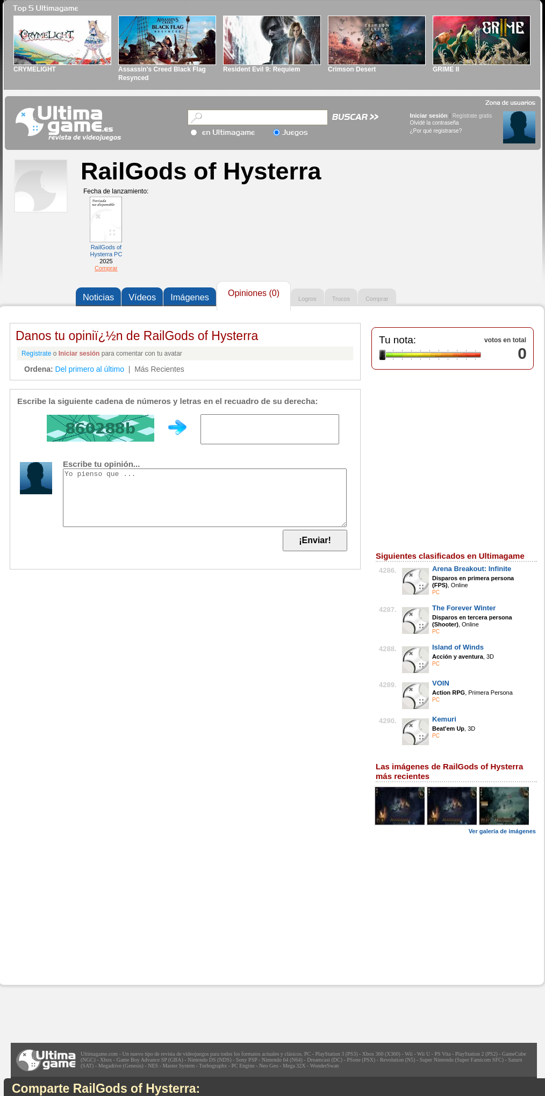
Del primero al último (89, 369)
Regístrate (36, 353)
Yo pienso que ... (205, 497)
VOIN (440, 683)
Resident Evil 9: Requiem (261, 69)
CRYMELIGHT (34, 69)
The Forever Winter (464, 608)
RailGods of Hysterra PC (106, 250)
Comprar (106, 268)
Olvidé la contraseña (434, 123)
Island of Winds (458, 647)
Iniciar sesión (429, 115)
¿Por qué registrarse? (436, 131)
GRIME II (446, 69)
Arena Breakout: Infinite (471, 569)
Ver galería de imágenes (502, 831)
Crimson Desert (352, 69)
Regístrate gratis (472, 116)
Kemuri (444, 719)
